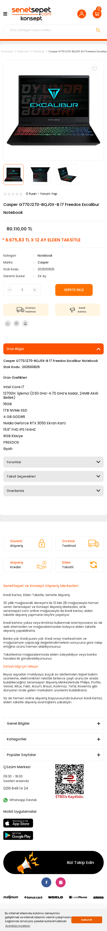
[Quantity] (22, 290)
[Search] (53, 30)
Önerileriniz (15, 491)
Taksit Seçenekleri (21, 476)
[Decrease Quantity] (9, 290)
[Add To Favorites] (94, 68)
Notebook (45, 255)
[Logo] (31, 14)
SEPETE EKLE (74, 289)
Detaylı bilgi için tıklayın (20, 666)
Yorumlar (14, 462)
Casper (43, 262)
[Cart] (98, 13)
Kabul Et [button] (86, 920)
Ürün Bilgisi (15, 349)
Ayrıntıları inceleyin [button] (17, 926)
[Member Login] (82, 13)
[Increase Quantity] (34, 290)
